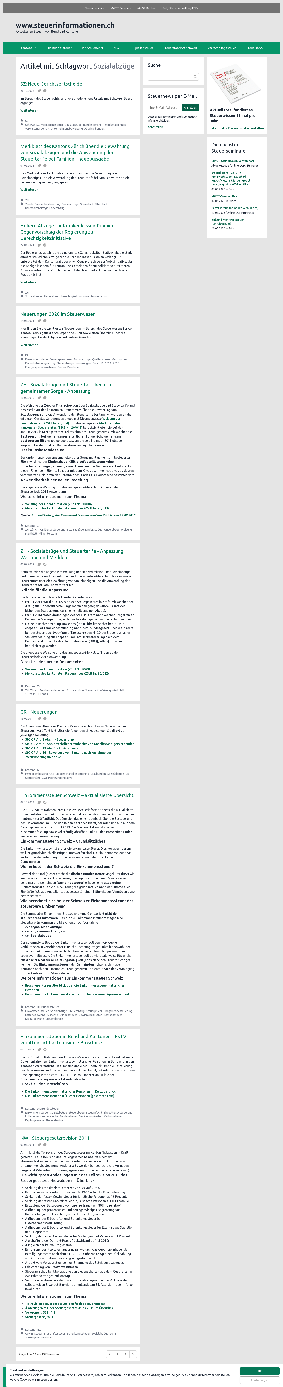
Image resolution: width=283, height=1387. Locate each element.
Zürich (29, 204)
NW (39, 1329)
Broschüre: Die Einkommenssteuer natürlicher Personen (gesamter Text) (77, 994)
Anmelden (190, 107)
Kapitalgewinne (34, 1018)
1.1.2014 (42, 694)
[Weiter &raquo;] (133, 1354)
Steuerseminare (94, 8)
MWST (118, 48)
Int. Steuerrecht (92, 48)
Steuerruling (32, 777)
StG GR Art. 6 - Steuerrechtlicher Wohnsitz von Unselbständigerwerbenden (79, 744)
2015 (54, 533)
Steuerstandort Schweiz (180, 48)
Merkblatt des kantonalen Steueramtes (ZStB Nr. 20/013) (67, 508)
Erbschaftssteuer (54, 1333)
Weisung (126, 529)
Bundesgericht (92, 124)
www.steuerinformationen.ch (65, 25)
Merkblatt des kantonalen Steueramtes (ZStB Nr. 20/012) (67, 673)
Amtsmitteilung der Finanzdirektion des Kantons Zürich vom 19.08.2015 (83, 515)
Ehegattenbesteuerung (118, 1011)
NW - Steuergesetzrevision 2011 (55, 1138)
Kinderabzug (111, 529)
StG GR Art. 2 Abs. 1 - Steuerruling (50, 739)
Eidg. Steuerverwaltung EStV (180, 8)
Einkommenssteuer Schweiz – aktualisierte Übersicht (77, 795)
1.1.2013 (30, 694)
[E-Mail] (163, 107)
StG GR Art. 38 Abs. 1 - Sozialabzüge (51, 748)
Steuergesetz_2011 (39, 1317)
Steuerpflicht (94, 1011)
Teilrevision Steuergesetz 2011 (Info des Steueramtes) (65, 1303)
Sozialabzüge (73, 124)
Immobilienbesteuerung (39, 773)
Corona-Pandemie (68, 367)
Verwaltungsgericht (37, 128)
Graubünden (98, 773)
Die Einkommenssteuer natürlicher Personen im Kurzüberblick (70, 1091)
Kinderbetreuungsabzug (40, 363)
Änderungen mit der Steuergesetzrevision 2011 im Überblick (69, 1308)
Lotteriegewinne (35, 1014)
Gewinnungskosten (90, 1014)
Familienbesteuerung (47, 204)
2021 (108, 363)
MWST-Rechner (147, 8)
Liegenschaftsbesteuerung (72, 773)
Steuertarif (86, 204)
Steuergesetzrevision (38, 1337)
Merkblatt (31, 533)
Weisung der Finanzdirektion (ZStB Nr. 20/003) (59, 669)
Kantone (30, 525)
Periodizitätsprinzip (115, 124)
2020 (116, 363)
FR (26, 355)
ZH (27, 200)
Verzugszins (119, 359)
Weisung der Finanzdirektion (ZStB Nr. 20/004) (59, 504)
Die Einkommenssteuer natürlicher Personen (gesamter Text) (69, 1096)
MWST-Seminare (121, 8)
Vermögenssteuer (52, 124)
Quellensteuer (143, 48)
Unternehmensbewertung (67, 128)
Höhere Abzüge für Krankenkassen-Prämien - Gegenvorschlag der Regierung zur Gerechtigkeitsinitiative (68, 232)
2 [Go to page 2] (125, 1354)
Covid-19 (98, 363)
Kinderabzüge (93, 529)
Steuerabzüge (65, 363)
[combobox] (173, 77)
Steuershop (254, 48)
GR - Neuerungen (39, 712)
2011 (113, 1333)
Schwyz (30, 124)
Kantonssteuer (113, 1014)
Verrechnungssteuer (222, 48)
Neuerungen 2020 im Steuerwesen (58, 314)
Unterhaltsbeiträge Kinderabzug (44, 208)
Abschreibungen (94, 128)
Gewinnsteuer (33, 1333)
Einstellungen (259, 1380)
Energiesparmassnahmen (40, 367)
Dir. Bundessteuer (59, 48)
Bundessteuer (68, 1014)
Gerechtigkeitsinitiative (75, 296)
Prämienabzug (99, 296)
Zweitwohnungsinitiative (57, 777)
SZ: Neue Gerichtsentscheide (51, 84)
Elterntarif (101, 204)
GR (38, 769)
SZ (26, 120)
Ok (260, 1371)
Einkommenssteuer (37, 359)
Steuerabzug (51, 296)
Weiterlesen (29, 110)
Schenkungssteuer (78, 1333)
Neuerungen (83, 363)
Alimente (44, 533)
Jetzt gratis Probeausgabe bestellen (237, 128)
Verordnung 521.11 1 (40, 1312)
